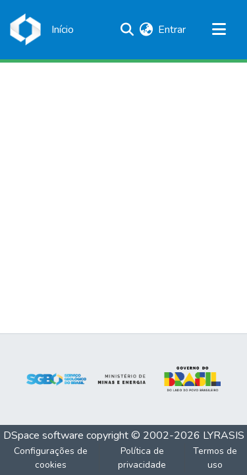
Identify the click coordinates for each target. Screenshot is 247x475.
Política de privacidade (142, 458)
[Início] (62, 30)
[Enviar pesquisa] (127, 30)
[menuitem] (146, 30)
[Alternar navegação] (218, 29)
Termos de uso (215, 458)
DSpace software (43, 435)
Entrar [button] (172, 29)
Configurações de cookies (51, 458)
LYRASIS (223, 435)
